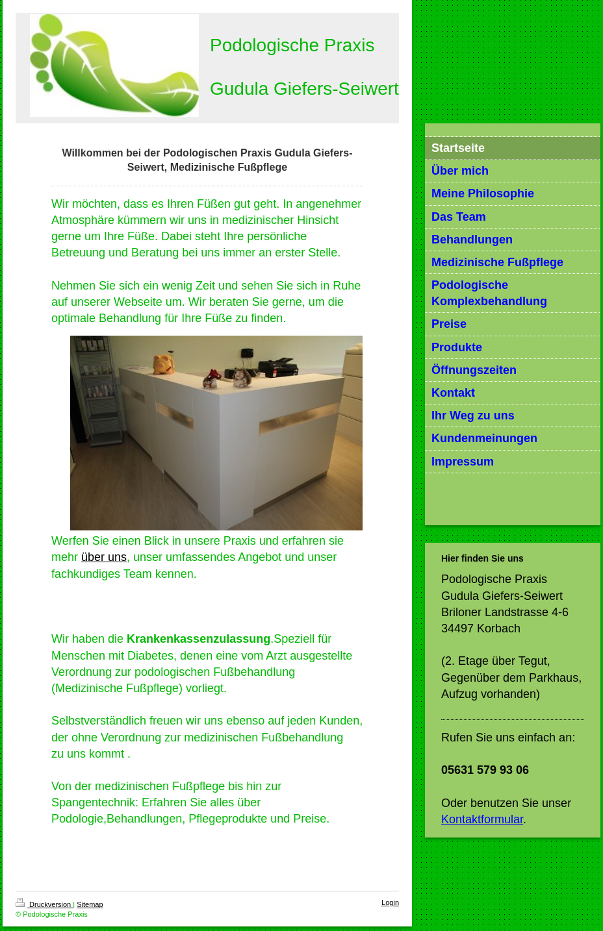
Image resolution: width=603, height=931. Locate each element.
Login (390, 902)
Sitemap (90, 904)
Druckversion (44, 904)
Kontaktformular (482, 819)
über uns (104, 557)
